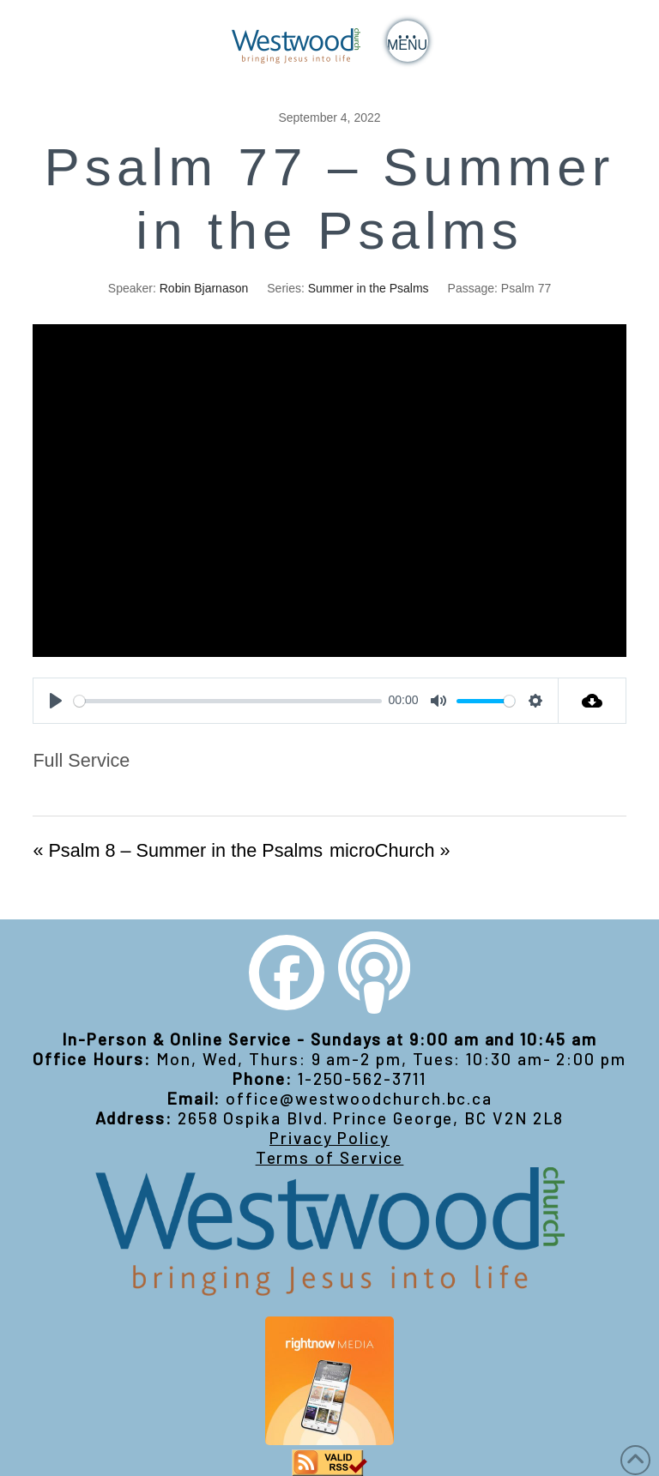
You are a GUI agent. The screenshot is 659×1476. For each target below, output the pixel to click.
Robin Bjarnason (204, 288)
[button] (407, 41)
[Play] (56, 700)
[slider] (228, 701)
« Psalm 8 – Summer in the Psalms (178, 850)
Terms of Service (330, 1157)
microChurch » (390, 850)
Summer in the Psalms (368, 288)
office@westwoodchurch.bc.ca (359, 1098)
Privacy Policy (329, 1138)
